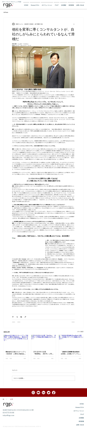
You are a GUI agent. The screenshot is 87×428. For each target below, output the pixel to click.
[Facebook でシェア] (13, 317)
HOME (82, 403)
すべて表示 (80, 331)
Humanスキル (79, 407)
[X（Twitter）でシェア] (17, 317)
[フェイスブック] (53, 392)
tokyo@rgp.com (8, 415)
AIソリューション (79, 410)
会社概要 (81, 417)
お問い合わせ (80, 424)
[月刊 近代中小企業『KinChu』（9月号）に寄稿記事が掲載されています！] (43, 342)
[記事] (11, 399)
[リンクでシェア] (25, 317)
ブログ (82, 414)
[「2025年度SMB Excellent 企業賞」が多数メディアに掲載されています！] (71, 342)
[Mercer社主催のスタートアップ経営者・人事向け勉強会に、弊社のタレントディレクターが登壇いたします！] (16, 342)
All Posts (6, 12)
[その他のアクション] (74, 24)
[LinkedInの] (43, 392)
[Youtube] (38, 392)
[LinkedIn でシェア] (21, 317)
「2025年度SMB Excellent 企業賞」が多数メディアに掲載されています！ (71, 353)
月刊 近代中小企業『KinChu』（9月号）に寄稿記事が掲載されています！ (43, 353)
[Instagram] (33, 392)
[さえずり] (48, 392)
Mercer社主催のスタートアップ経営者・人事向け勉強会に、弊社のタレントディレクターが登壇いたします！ (16, 353)
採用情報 (81, 421)
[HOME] (3, 399)
